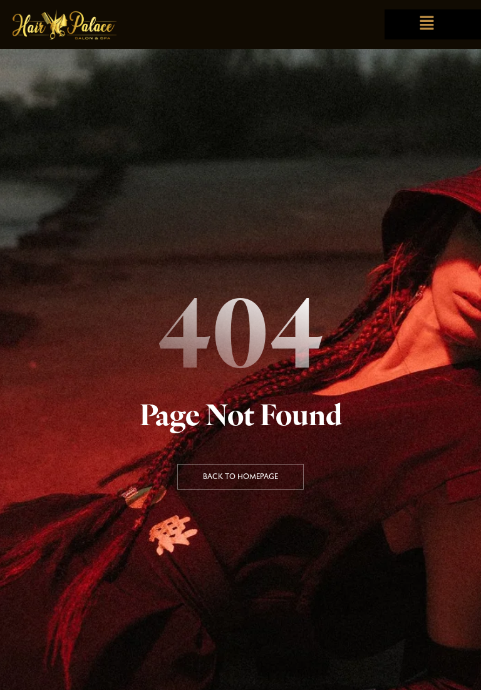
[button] (426, 24)
